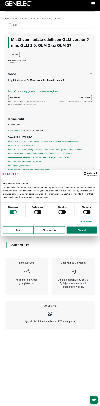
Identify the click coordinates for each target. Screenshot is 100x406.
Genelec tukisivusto (12, 18)
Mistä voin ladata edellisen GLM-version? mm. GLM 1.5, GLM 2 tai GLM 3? (38, 158)
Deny (18, 230)
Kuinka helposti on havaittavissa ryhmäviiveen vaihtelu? (29, 170)
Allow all (82, 230)
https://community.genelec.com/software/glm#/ (33, 91)
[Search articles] (50, 25)
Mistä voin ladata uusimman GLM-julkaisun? (25, 162)
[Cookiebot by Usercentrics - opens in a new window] (85, 174)
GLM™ (24, 18)
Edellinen (15, 97)
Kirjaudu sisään (15, 130)
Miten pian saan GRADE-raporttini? (21, 145)
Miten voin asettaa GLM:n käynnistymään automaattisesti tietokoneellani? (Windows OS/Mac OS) (45, 141)
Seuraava (84, 97)
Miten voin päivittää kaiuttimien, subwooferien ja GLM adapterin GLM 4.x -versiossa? (40, 154)
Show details (86, 222)
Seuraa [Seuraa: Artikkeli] (15, 54)
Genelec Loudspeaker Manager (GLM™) (45, 18)
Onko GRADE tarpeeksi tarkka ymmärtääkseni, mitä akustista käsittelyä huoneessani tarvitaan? (45, 150)
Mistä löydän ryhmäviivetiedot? (20, 166)
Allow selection (50, 230)
